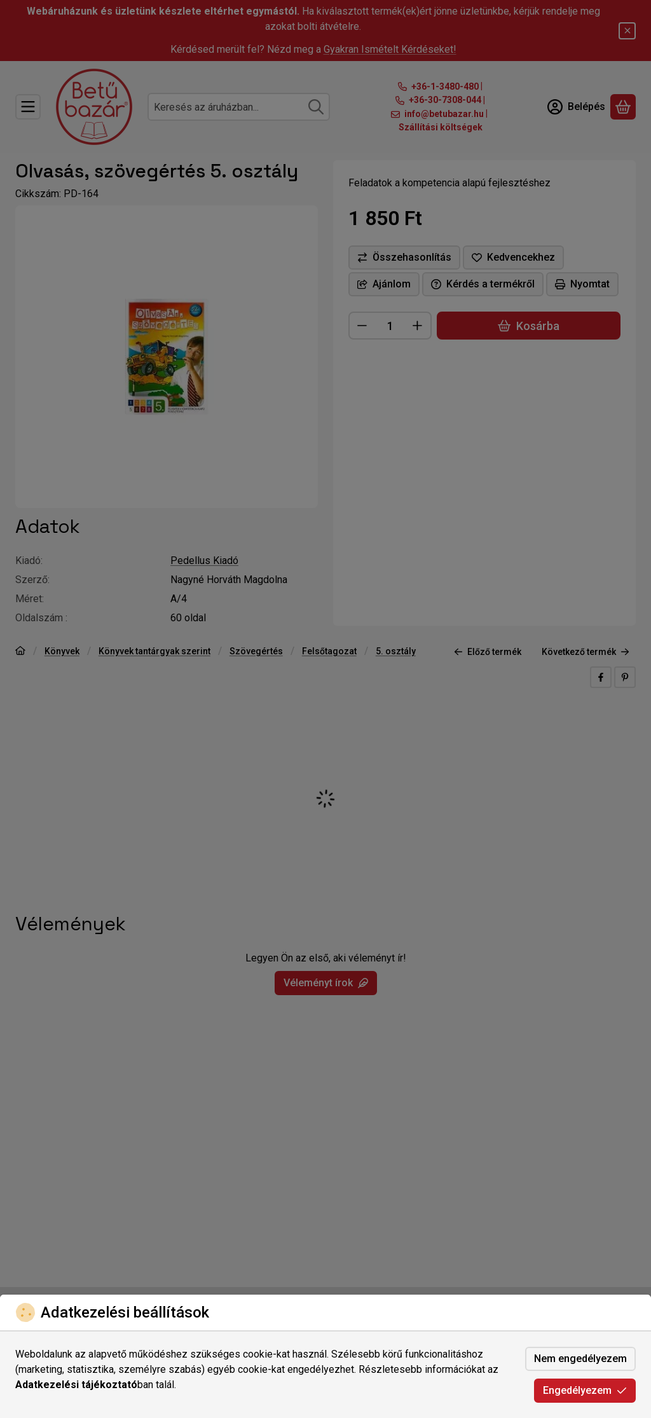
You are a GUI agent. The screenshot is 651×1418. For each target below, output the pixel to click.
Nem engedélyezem (580, 1359)
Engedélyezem (585, 1390)
